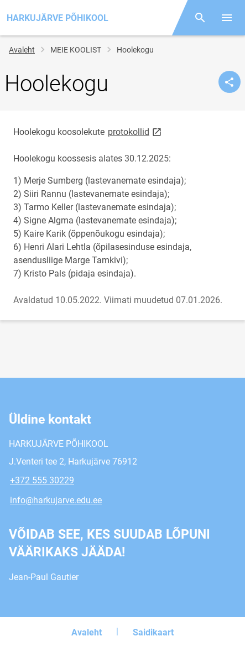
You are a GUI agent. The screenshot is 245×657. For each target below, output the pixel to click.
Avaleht (22, 49)
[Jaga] (229, 82)
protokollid (135, 131)
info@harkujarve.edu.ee (56, 500)
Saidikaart (153, 632)
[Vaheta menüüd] (226, 17)
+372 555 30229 (42, 480)
